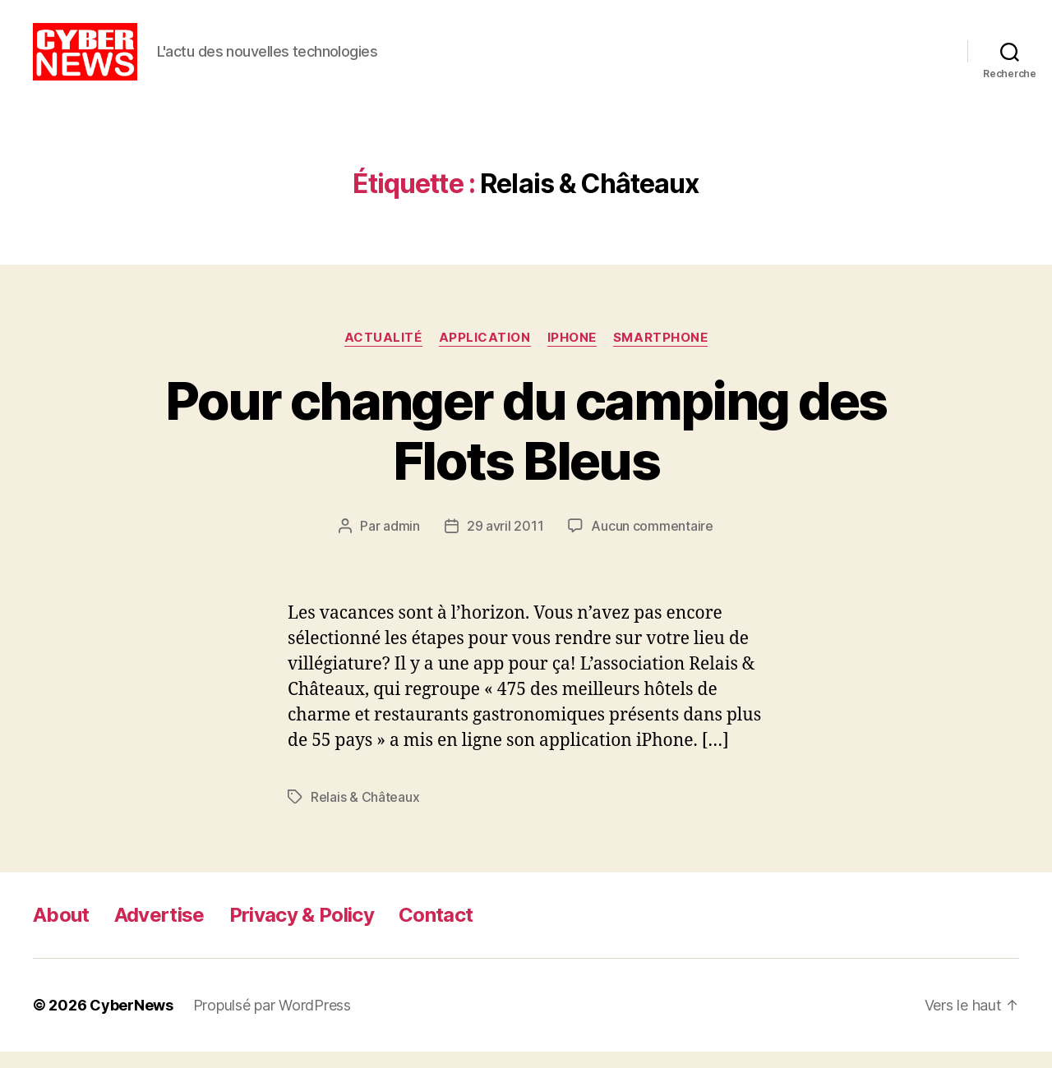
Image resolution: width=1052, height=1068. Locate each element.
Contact (436, 931)
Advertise (159, 931)
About (61, 931)
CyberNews (131, 1021)
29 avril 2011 (505, 542)
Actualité (383, 354)
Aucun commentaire (652, 542)
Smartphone (660, 354)
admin (401, 542)
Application (485, 354)
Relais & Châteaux (365, 813)
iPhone (572, 354)
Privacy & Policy (301, 931)
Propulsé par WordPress (272, 1021)
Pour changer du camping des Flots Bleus (525, 447)
